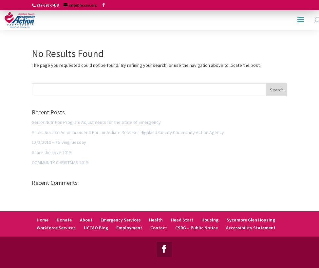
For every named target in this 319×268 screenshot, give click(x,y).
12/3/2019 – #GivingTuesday (59, 142)
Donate (64, 220)
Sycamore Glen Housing (251, 220)
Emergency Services (121, 220)
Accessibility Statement (250, 228)
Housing (209, 220)
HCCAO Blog (96, 228)
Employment (129, 228)
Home (42, 220)
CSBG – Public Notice (196, 228)
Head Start (182, 220)
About (86, 220)
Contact (158, 228)
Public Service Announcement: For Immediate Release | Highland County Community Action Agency (128, 132)
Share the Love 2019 (51, 152)
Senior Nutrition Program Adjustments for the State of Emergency (96, 122)
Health (156, 220)
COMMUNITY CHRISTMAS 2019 (60, 162)
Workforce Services (56, 228)
